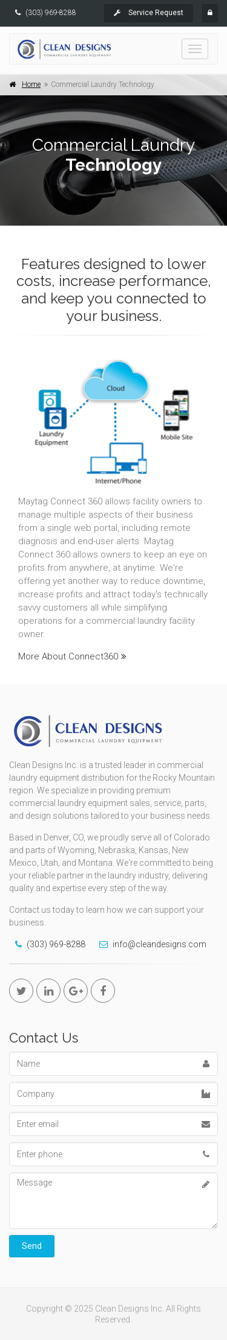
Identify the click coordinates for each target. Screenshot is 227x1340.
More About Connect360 (72, 656)
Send (32, 1246)
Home (31, 84)
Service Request (148, 12)
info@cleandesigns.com (159, 944)
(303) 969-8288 (50, 12)
